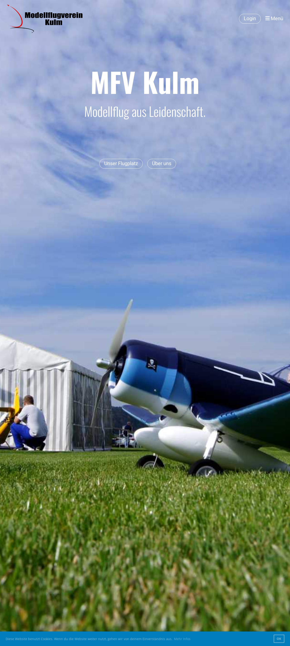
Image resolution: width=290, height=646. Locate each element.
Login (250, 18)
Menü (274, 18)
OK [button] (279, 638)
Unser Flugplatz (121, 163)
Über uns (161, 163)
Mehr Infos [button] (182, 639)
